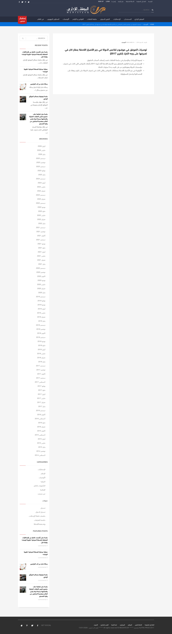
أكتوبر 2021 (41, 236)
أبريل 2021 (41, 252)
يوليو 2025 (41, 171)
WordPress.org (39, 524)
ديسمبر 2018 (40, 325)
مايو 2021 (41, 248)
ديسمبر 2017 (40, 366)
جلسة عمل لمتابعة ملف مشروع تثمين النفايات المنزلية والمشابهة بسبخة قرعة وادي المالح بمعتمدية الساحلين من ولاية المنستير (38, 119)
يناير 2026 (41, 154)
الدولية (43, 482)
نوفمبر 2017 (40, 370)
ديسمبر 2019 (40, 297)
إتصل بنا (114, 1)
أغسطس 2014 (40, 455)
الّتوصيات (145, 24)
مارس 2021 (41, 256)
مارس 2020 (41, 285)
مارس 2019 (41, 313)
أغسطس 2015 (40, 435)
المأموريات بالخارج (39, 486)
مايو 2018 (41, 346)
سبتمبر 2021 (40, 240)
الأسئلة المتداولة (130, 1)
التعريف (96, 625)
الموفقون (122, 625)
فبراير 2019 (41, 317)
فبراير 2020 (41, 289)
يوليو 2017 (41, 386)
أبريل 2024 (41, 183)
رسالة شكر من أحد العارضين (39, 84)
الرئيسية (150, 1)
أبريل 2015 (41, 439)
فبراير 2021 (41, 260)
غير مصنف (41, 494)
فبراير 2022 (41, 220)
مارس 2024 (41, 187)
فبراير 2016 (41, 427)
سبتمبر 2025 (40, 167)
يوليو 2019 (41, 301)
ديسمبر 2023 (40, 195)
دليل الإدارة (121, 1)
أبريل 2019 (41, 309)
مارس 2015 (41, 443)
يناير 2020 (41, 293)
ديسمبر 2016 (40, 411)
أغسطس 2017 (40, 382)
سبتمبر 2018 (40, 337)
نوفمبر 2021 (40, 232)
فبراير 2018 (41, 358)
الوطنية (42, 490)
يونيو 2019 (41, 305)
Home (152, 24)
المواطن (130, 625)
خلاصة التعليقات (39, 520)
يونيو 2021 (41, 244)
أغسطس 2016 (40, 419)
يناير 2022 (41, 224)
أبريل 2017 (41, 394)
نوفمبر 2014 (40, 451)
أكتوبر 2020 (41, 276)
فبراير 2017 (41, 402)
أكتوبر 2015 (41, 431)
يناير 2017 (41, 407)
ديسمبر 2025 (40, 159)
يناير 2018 (41, 362)
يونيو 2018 (41, 342)
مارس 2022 (41, 215)
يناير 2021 (41, 264)
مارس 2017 (41, 398)
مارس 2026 (41, 150)
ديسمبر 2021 (40, 228)
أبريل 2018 (41, 350)
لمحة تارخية (114, 625)
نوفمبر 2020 (40, 272)
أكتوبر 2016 (41, 415)
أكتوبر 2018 (41, 333)
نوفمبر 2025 (40, 163)
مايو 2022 (41, 211)
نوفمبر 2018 (40, 329)
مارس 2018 (41, 354)
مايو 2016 (41, 423)
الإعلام (43, 474)
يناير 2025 (41, 175)
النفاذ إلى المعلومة (141, 1)
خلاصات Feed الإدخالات (37, 516)
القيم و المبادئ (104, 625)
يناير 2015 (41, 447)
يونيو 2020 (41, 281)
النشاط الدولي (138, 625)
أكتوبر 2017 (41, 374)
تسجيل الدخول (40, 512)
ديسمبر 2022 (40, 203)
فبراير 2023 (41, 199)
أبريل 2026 (41, 146)
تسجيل (43, 508)
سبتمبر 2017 (40, 378)
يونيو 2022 (41, 207)
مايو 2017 (41, 390)
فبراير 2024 (41, 191)
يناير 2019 (41, 321)
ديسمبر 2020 (40, 268)
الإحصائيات (41, 470)
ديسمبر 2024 (40, 179)
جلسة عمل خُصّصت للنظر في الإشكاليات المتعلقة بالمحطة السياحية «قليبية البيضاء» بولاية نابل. (35, 54)
